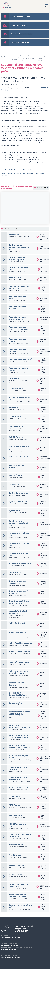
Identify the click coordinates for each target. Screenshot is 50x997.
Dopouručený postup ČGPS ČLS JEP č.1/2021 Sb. (17, 169)
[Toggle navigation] (46, 5)
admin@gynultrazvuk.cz (9, 949)
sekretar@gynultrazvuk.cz (10, 945)
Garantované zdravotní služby (16, 57)
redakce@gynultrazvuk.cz (10, 937)
